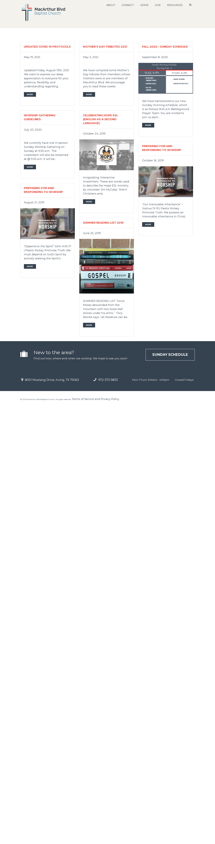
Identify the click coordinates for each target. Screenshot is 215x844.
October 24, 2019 (94, 133)
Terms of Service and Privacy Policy (95, 399)
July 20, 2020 (33, 129)
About (111, 5)
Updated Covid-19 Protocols (47, 46)
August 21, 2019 (34, 202)
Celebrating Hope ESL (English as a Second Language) (100, 119)
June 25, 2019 (92, 233)
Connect (128, 5)
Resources (175, 5)
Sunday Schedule (168, 355)
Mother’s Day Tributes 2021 (105, 46)
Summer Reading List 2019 (103, 222)
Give (158, 5)
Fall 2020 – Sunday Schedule (165, 46)
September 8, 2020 (155, 57)
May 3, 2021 (90, 57)
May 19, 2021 (32, 57)
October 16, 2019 (153, 160)
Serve (144, 5)
